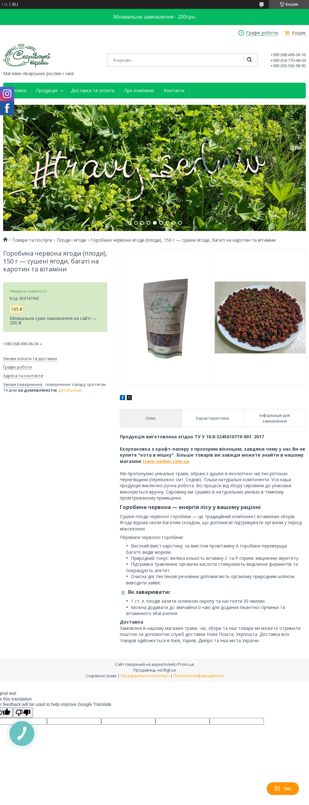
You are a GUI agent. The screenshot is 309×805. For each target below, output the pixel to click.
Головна (17, 90)
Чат (282, 788)
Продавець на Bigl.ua (154, 670)
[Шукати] (249, 60)
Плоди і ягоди (71, 240)
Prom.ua (186, 664)
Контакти (174, 90)
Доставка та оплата (92, 90)
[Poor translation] (23, 712)
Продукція (46, 90)
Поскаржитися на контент (145, 675)
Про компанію (139, 90)
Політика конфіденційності (198, 675)
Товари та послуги (32, 240)
